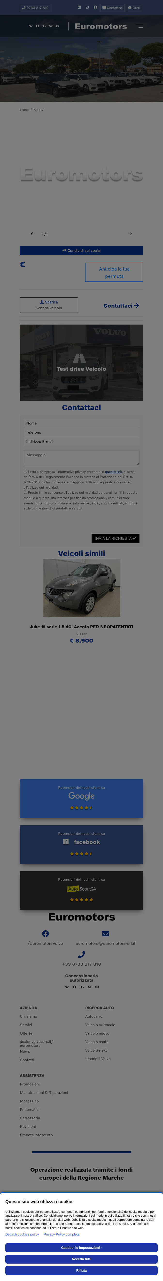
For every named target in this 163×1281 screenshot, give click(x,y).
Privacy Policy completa (62, 1234)
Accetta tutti (81, 1259)
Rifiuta (81, 1270)
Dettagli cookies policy (22, 1234)
